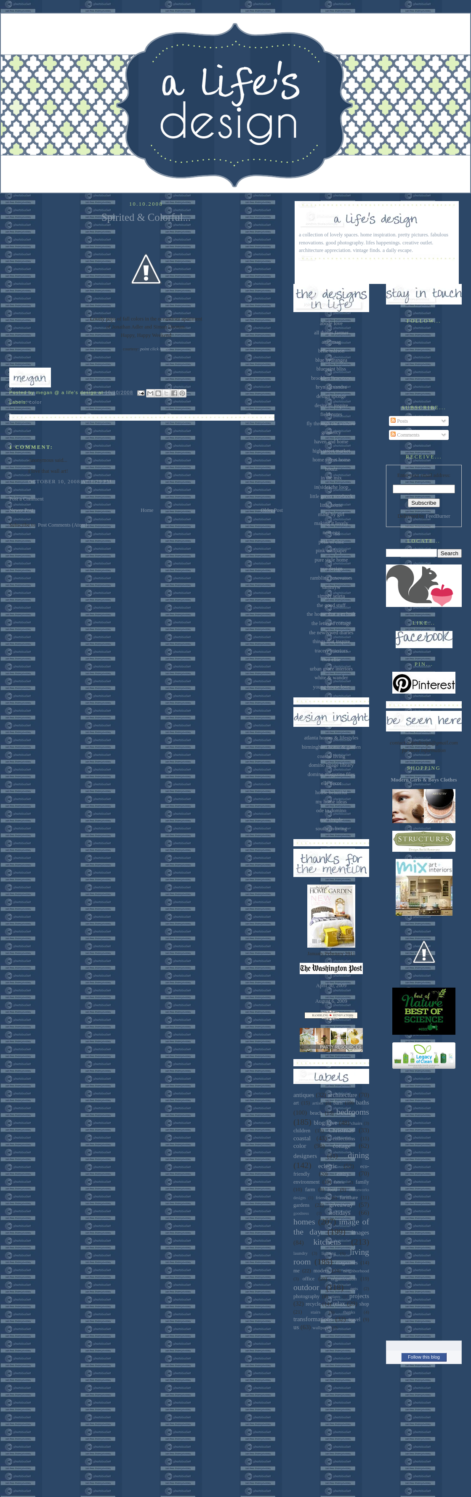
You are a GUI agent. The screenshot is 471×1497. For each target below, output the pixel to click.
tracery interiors (331, 651)
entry (343, 1173)
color (35, 402)
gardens (301, 1205)
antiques (303, 1095)
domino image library (331, 765)
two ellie (331, 659)
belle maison (331, 351)
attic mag (331, 342)
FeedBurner (438, 516)
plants (335, 1296)
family (362, 1182)
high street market (331, 451)
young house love (331, 687)
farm (310, 1189)
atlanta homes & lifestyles (331, 738)
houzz (331, 469)
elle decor (331, 783)
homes (304, 1221)
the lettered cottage (331, 623)
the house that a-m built (331, 614)
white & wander (331, 678)
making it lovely (331, 523)
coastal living (331, 756)
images (360, 1232)
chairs (356, 1123)
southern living (331, 829)
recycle (313, 1304)
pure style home (331, 560)
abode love (331, 323)
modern (322, 1271)
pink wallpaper (331, 551)
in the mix (331, 478)
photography (306, 1296)
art (296, 1103)
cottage (342, 1145)
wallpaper (321, 1327)
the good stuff (331, 605)
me (296, 1271)
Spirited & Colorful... (146, 217)
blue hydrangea (331, 360)
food (332, 1189)
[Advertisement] (424, 1202)
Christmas (341, 1130)
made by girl (331, 514)
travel (354, 1319)
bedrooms (352, 1111)
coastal (302, 1138)
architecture (342, 1095)
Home (147, 510)
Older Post (272, 510)
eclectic (327, 1166)
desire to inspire (331, 405)
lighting (329, 1253)
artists (318, 1102)
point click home (154, 349)
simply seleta (331, 596)
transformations (313, 1319)
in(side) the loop (331, 487)
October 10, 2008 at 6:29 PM (70, 482)
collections (344, 1139)
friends (322, 1197)
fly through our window (331, 424)
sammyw (331, 587)
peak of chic (331, 542)
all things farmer (331, 333)
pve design (331, 569)
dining (358, 1155)
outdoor (306, 1287)
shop (364, 1304)
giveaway (341, 1204)
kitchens (327, 1241)
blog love (325, 1122)
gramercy (331, 432)
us (296, 1327)
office (309, 1279)
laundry (300, 1253)
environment (306, 1182)
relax (339, 1303)
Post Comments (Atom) (62, 525)
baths (362, 1102)
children (301, 1131)
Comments (405, 435)
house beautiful (331, 792)
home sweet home (331, 460)
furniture (349, 1197)
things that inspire (331, 641)
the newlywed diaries (331, 633)
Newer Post (21, 510)
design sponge (331, 396)
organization (344, 1279)
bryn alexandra (331, 387)
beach (316, 1113)
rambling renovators (331, 578)
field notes (331, 414)
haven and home (331, 442)
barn (338, 1103)
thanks (349, 1311)
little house (331, 505)
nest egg (331, 532)
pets (354, 1288)
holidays (339, 1212)
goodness (301, 1213)
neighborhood (356, 1270)
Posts (399, 421)
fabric (339, 1181)
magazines (347, 1263)
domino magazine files (331, 774)
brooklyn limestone (331, 378)
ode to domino (331, 810)
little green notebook (331, 496)
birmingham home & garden (331, 747)
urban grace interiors (331, 669)
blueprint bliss (331, 369)
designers (305, 1156)
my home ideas (331, 802)
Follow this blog (424, 1356)
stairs (315, 1311)
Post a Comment (26, 499)
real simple (331, 820)
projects (359, 1296)
